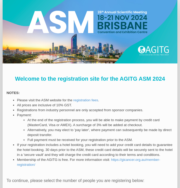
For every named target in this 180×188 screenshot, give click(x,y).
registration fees (85, 100)
